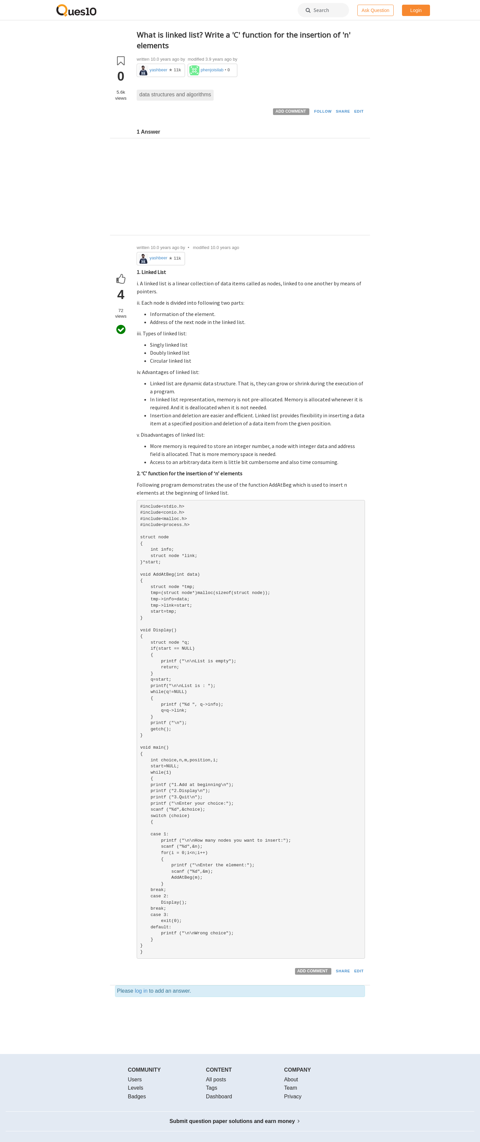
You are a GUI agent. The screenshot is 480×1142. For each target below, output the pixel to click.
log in (141, 991)
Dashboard (219, 1096)
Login (416, 10)
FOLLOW (323, 111)
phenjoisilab (212, 69)
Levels (135, 1088)
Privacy (292, 1096)
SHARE (343, 111)
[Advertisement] (251, 188)
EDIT (359, 111)
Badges (137, 1096)
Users (135, 1079)
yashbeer (158, 69)
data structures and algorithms (175, 94)
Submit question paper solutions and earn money (235, 1121)
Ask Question (375, 10)
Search (317, 10)
